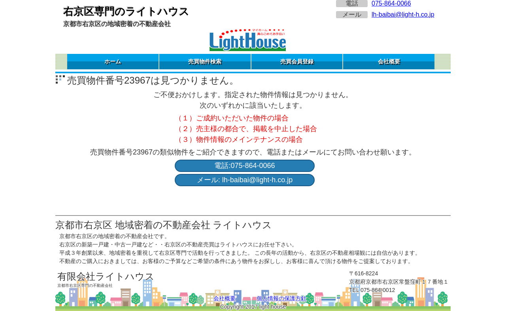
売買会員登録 (296, 61)
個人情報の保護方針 (281, 298)
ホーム (112, 61)
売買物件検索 (204, 61)
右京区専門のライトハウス (126, 11)
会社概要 (389, 61)
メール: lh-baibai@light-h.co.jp (245, 180)
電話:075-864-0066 (244, 166)
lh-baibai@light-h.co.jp (403, 14)
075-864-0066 (391, 3)
